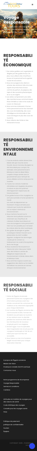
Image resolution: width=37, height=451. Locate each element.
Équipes (6, 431)
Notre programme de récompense (16, 380)
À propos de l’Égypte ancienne (14, 360)
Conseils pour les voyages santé (15, 408)
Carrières (6, 390)
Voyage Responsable (11, 383)
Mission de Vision (9, 364)
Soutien (6, 428)
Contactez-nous (9, 370)
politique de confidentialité (13, 425)
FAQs (5, 412)
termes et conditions (11, 386)
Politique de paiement (11, 421)
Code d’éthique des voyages (14, 405)
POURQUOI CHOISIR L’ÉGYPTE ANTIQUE (16, 367)
